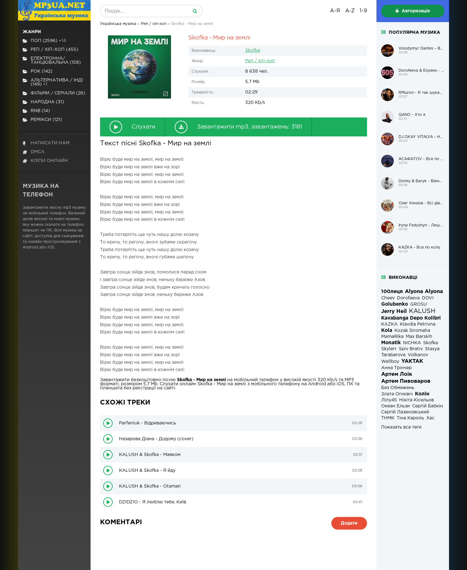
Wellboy (390, 361)
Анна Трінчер (396, 368)
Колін (422, 394)
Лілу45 (389, 400)
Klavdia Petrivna (417, 324)
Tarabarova (393, 355)
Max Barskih (419, 337)
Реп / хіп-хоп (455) (50, 50)
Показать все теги (401, 427)
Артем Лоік (396, 374)
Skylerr (389, 349)
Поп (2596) (44, 41)
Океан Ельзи (395, 406)
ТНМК (387, 418)
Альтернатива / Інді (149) (53, 82)
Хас (430, 418)
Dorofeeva (408, 298)
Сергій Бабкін (427, 406)
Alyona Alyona (424, 291)
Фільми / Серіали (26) (54, 93)
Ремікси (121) (42, 120)
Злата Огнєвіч (397, 394)
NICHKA (412, 343)
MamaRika (392, 337)
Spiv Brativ (411, 349)
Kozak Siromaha (412, 331)
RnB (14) (36, 111)
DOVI (428, 298)
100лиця (392, 292)
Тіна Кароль (410, 418)
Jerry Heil (394, 311)
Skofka (252, 50)
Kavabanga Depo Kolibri (411, 318)
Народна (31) (43, 102)
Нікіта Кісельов (416, 400)
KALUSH (422, 311)
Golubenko (394, 304)
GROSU (418, 304)
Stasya (432, 349)
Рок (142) (37, 71)
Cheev (388, 298)
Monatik (391, 343)
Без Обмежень (397, 388)
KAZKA (389, 324)
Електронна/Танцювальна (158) (52, 60)
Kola (386, 330)
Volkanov (418, 355)
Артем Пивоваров (405, 381)
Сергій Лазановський (405, 412)
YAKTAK (412, 361)
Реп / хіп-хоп (260, 61)
